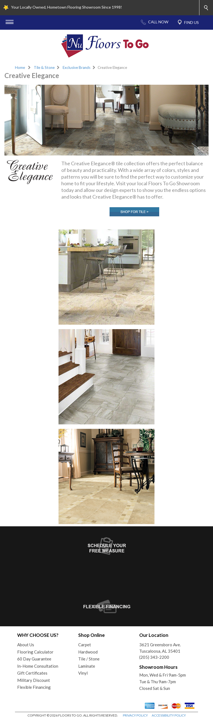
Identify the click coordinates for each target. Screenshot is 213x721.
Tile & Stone (44, 67)
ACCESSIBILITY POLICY (169, 715)
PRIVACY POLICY (135, 715)
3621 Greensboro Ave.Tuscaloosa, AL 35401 (160, 648)
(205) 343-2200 (154, 657)
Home (20, 67)
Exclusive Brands (76, 67)
